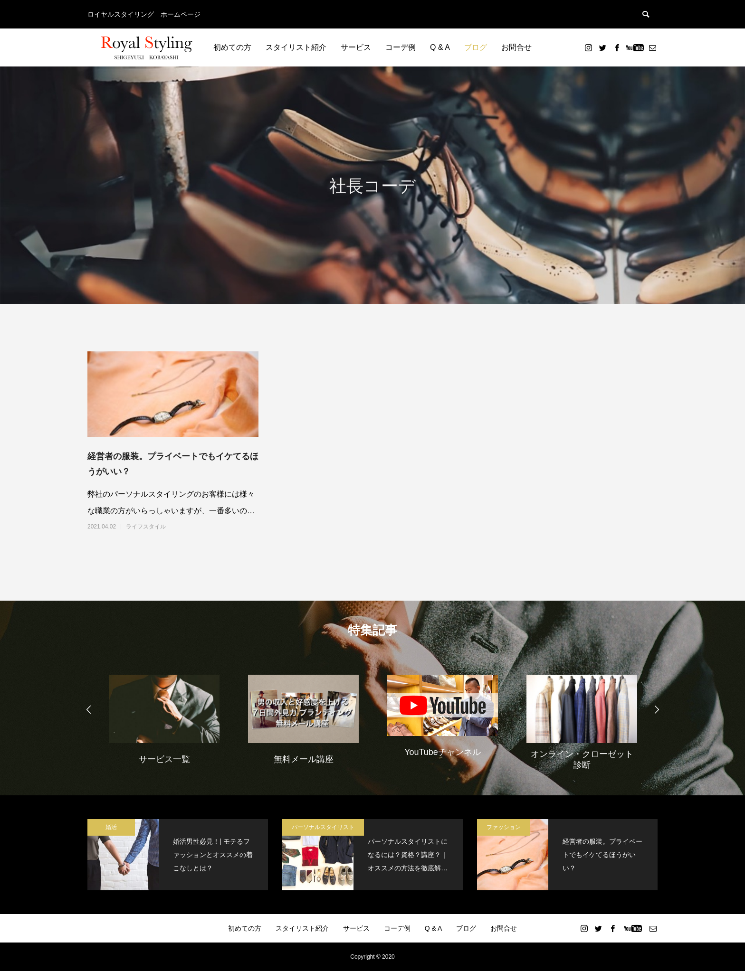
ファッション (504, 827)
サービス (356, 47)
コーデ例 (400, 47)
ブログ (475, 47)
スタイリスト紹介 (296, 47)
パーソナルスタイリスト (323, 827)
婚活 (111, 827)
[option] (164, 718)
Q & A (440, 47)
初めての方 (232, 47)
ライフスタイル (146, 526)
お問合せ (516, 47)
